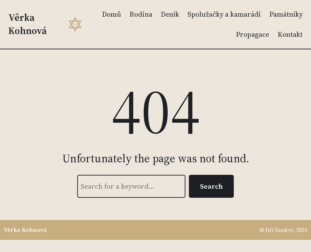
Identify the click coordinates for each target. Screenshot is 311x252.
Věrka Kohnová (27, 24)
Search (211, 186)
